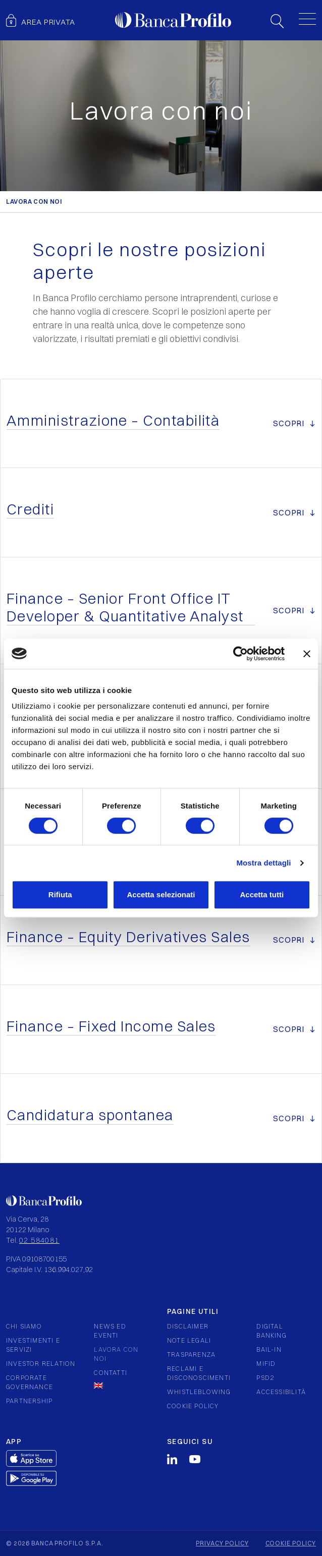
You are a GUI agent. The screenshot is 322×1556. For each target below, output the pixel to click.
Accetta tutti (262, 894)
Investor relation (40, 1363)
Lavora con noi (116, 1354)
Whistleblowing (199, 1392)
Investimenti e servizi (33, 1345)
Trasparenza (191, 1354)
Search (277, 21)
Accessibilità (281, 1392)
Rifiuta (60, 894)
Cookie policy (193, 1406)
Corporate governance (29, 1382)
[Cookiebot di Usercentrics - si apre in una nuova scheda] (240, 653)
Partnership (29, 1401)
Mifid (266, 1363)
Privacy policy (222, 1543)
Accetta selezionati (161, 894)
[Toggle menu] (307, 18)
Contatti (110, 1372)
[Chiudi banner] (306, 653)
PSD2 (265, 1377)
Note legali (189, 1340)
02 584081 (39, 1240)
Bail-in (268, 1349)
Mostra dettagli (263, 862)
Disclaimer (187, 1326)
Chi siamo (24, 1326)
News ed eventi (110, 1330)
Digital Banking (271, 1330)
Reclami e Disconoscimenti (199, 1373)
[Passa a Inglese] (119, 1385)
